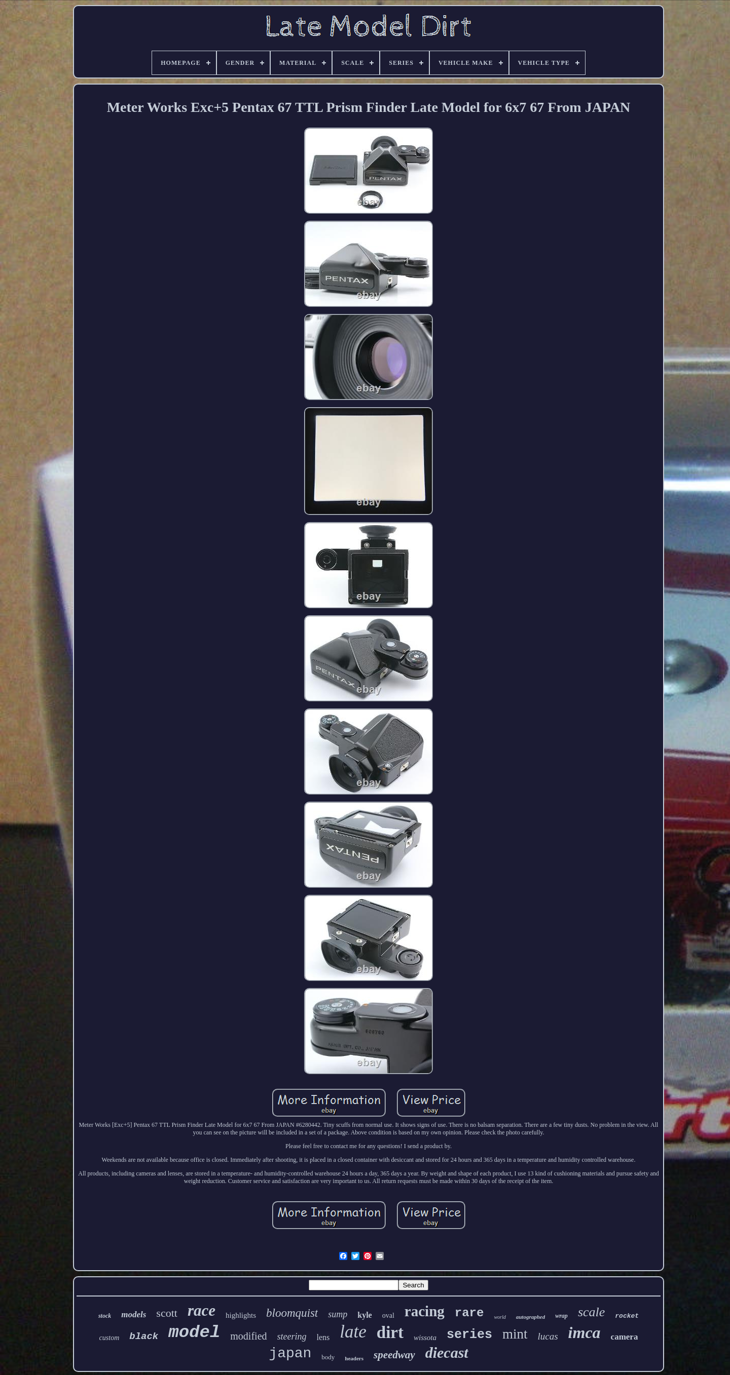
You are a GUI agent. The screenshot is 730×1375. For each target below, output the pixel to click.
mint (515, 1334)
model (194, 1332)
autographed (530, 1317)
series (469, 1334)
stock (104, 1315)
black (143, 1336)
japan (290, 1353)
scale (591, 1312)
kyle (364, 1315)
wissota (425, 1337)
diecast (446, 1352)
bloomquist (292, 1313)
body (328, 1357)
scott (166, 1313)
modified (248, 1336)
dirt (390, 1332)
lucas (548, 1336)
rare (469, 1313)
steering (292, 1336)
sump (337, 1314)
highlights (241, 1315)
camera (624, 1337)
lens (323, 1337)
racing (425, 1311)
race (201, 1310)
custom (109, 1338)
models (133, 1314)
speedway (394, 1355)
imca (584, 1332)
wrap (561, 1315)
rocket (627, 1316)
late (353, 1332)
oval (388, 1315)
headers (354, 1358)
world (499, 1317)
